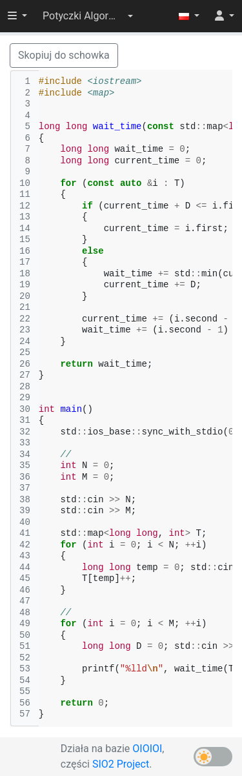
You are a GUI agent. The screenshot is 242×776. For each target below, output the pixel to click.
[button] (88, 16)
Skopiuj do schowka (64, 55)
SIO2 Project (120, 764)
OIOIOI (147, 748)
